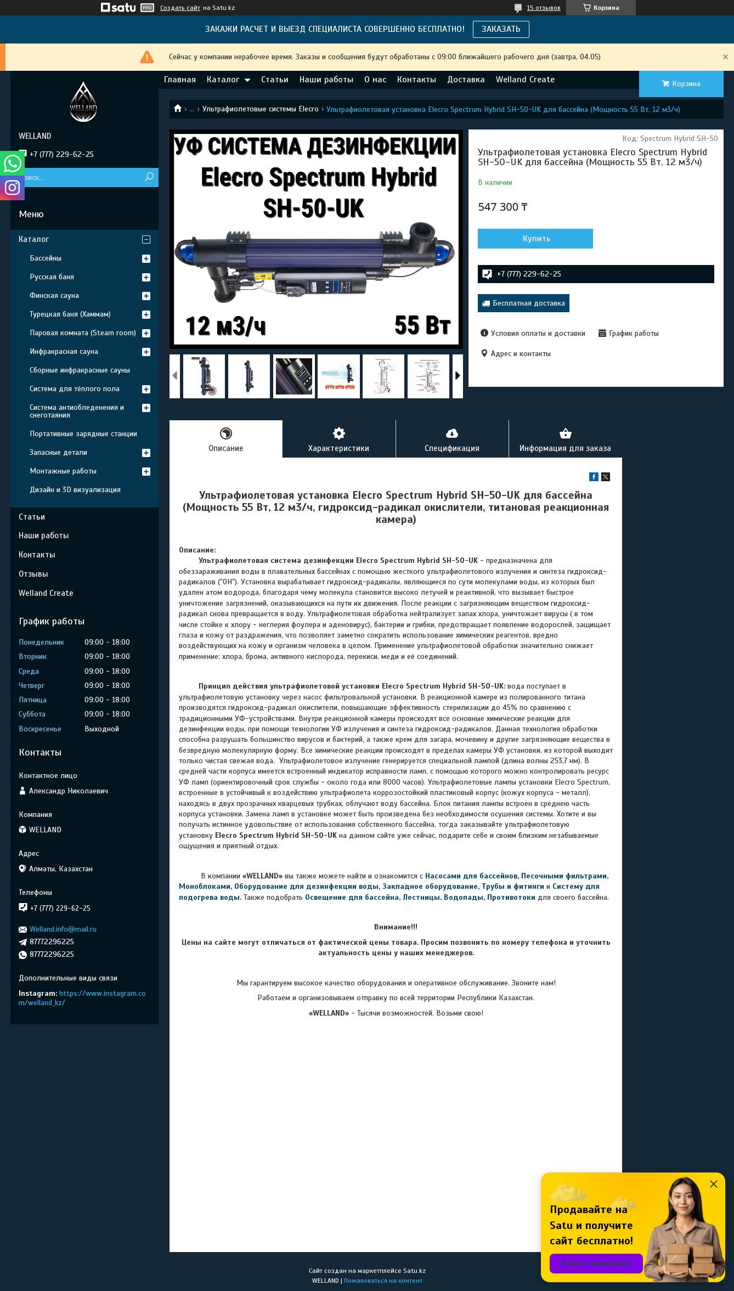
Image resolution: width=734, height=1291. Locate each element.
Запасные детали (58, 452)
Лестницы (421, 897)
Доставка (466, 79)
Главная (180, 79)
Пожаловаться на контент (383, 1280)
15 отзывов (544, 8)
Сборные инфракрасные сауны (80, 370)
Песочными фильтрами (564, 876)
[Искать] (149, 177)
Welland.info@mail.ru (63, 929)
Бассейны (45, 258)
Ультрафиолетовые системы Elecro (260, 109)
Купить (537, 238)
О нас (375, 79)
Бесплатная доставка (529, 303)
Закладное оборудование (430, 886)
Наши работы (326, 79)
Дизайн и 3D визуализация (75, 489)
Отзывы (33, 574)
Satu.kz (414, 1271)
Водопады (463, 897)
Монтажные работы (63, 471)
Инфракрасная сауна (64, 351)
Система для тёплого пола (75, 388)
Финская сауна (54, 295)
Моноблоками (204, 886)
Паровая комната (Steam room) (83, 332)
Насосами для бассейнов (471, 876)
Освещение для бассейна (352, 897)
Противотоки (511, 897)
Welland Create (525, 79)
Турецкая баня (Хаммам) (70, 314)
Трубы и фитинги (513, 886)
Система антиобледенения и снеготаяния (77, 411)
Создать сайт (180, 8)
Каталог (223, 79)
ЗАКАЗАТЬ (501, 29)
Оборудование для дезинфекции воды (306, 886)
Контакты (416, 79)
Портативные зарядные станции (83, 433)
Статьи (275, 79)
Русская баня (52, 276)
